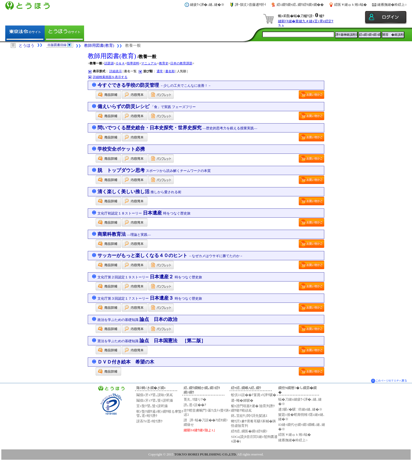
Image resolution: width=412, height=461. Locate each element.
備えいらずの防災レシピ (146, 106)
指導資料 (133, 63)
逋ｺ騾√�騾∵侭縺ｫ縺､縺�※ (300, 409)
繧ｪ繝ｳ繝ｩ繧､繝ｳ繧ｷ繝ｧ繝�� (300, 5)
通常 (160, 71)
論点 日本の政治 (137, 319)
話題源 (109, 63)
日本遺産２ (149, 276)
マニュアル (149, 63)
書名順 (170, 71)
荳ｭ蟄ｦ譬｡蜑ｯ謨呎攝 (152, 406)
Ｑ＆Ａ (120, 63)
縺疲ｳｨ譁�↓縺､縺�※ (207, 5)
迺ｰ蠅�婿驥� (242, 400)
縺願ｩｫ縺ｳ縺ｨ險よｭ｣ (199, 430)
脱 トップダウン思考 (154, 170)
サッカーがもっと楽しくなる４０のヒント (170, 255)
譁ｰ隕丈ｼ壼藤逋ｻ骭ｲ (250, 5)
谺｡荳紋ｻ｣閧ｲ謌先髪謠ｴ (249, 416)
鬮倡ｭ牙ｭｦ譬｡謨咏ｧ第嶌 (154, 395)
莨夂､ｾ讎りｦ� (195, 399)
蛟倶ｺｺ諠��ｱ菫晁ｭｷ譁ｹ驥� (253, 395)
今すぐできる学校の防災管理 (154, 85)
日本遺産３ (149, 298)
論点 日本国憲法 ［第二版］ (151, 340)
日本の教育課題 (181, 63)
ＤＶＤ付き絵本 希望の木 (125, 362)
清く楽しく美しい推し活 (139, 191)
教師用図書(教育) (99, 45)
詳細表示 (115, 71)
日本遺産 (143, 213)
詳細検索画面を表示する (110, 77)
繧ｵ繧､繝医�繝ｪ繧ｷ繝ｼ (249, 431)
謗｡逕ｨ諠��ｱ (195, 405)
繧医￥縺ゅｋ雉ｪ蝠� (350, 5)
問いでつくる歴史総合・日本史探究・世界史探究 (177, 127)
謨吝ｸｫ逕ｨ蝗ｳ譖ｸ (149, 421)
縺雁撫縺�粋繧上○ (392, 5)
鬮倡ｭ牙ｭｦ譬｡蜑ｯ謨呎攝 (154, 400)
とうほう (26, 45)
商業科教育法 (124, 234)
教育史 (163, 63)
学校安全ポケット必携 (121, 149)
